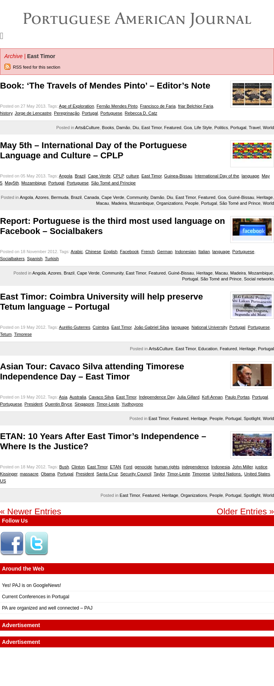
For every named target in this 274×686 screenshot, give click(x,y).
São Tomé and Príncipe (113, 183)
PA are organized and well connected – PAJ (47, 608)
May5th (12, 183)
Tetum (6, 334)
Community (137, 197)
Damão (123, 127)
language (250, 176)
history (6, 113)
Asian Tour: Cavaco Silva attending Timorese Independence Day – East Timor (92, 371)
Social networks (259, 279)
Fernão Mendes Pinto (117, 106)
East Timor (151, 127)
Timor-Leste (108, 404)
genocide (143, 466)
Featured (172, 127)
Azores (41, 197)
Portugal (90, 113)
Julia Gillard (188, 397)
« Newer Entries (30, 511)
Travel (254, 127)
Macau (102, 203)
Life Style (203, 127)
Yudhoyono (132, 404)
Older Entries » (245, 511)
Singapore (84, 404)
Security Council (135, 474)
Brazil (80, 176)
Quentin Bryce (58, 404)
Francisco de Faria (158, 106)
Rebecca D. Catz (141, 113)
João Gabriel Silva (151, 327)
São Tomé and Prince (239, 203)
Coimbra (101, 327)
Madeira (119, 203)
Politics (221, 127)
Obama (48, 474)
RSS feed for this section (36, 67)
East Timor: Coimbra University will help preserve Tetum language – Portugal (101, 302)
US (3, 481)
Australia (78, 397)
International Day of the (217, 176)
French (147, 251)
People (192, 203)
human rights (166, 466)
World (268, 127)
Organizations (169, 203)
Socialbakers (12, 258)
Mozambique (33, 183)
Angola (65, 176)
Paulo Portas (237, 397)
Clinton (78, 466)
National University (209, 327)
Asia (63, 397)
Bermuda (60, 197)
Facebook (129, 251)
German (165, 251)
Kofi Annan (212, 397)
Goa (188, 127)
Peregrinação (66, 113)
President (33, 404)
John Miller (242, 466)
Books (108, 127)
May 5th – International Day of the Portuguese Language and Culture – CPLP (93, 150)
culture (132, 176)
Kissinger (9, 474)
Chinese (93, 251)
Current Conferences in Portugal (35, 596)
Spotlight (252, 418)
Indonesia (220, 466)
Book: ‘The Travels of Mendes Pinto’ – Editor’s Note (105, 85)
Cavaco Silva (101, 397)
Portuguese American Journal (137, 18)
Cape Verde (99, 176)
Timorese (23, 334)
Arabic (77, 251)
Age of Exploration (76, 106)
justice (261, 466)
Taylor (159, 474)
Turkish (52, 258)
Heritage (264, 197)
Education (207, 348)
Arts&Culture (87, 127)
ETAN (115, 466)
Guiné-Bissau (241, 197)
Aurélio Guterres (74, 327)
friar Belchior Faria (195, 106)
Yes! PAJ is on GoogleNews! (31, 585)
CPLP (118, 176)
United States (257, 474)
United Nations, (227, 474)
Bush (64, 466)
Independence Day (157, 397)
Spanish (35, 258)
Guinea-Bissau (178, 176)
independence (195, 466)
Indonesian (185, 251)
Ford (128, 466)
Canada (91, 197)
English (111, 251)
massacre (29, 474)
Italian (204, 251)
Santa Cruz (107, 474)
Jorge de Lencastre (33, 113)
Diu (136, 127)
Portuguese (111, 113)
